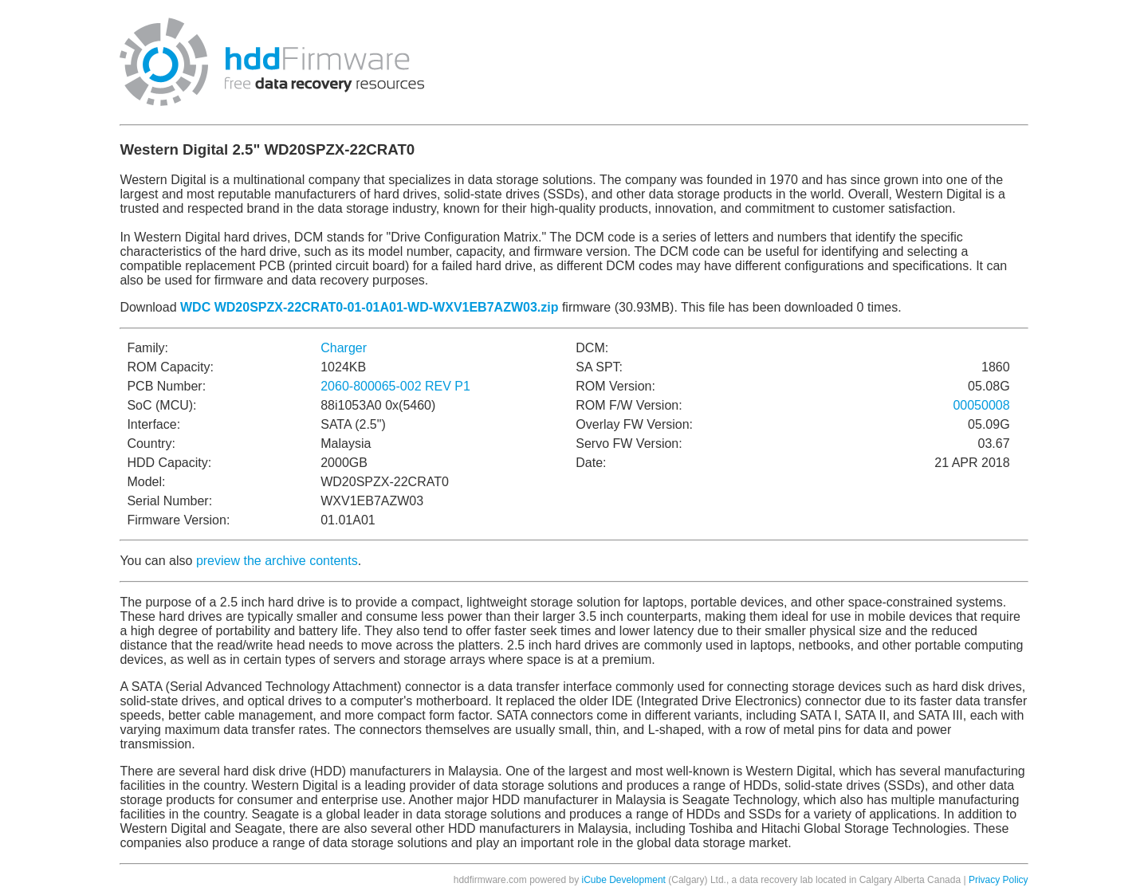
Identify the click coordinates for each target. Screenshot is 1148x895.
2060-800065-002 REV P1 (395, 386)
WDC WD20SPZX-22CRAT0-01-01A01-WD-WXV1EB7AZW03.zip (369, 307)
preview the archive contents (277, 560)
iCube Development (624, 879)
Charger (343, 348)
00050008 (981, 405)
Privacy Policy (998, 879)
